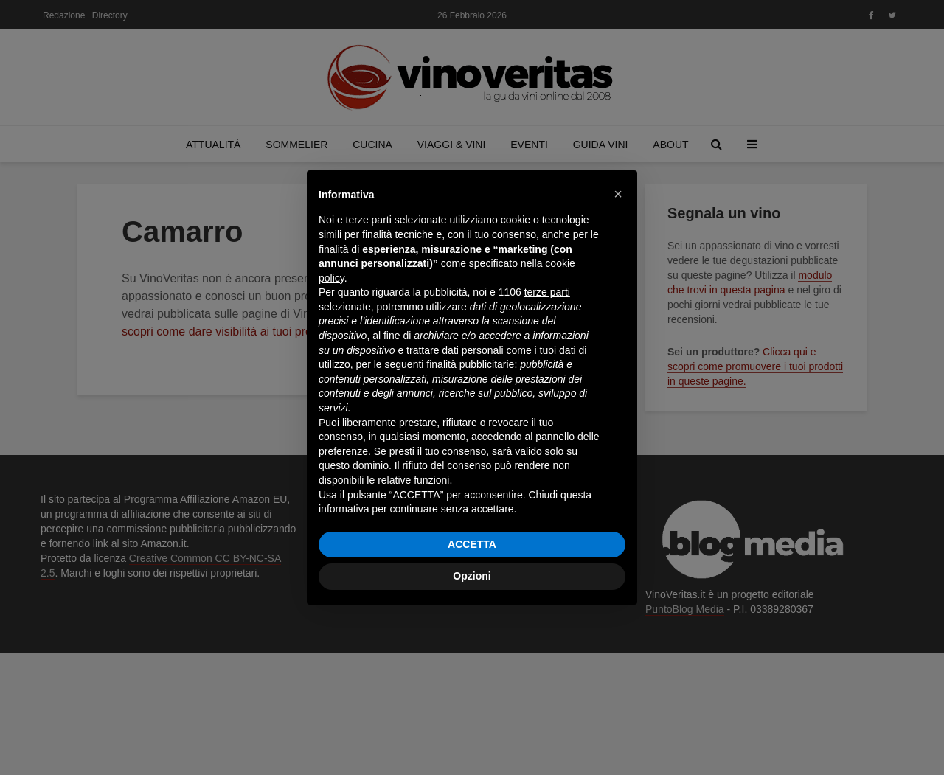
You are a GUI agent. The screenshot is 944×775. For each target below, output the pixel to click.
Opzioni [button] (471, 576)
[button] (618, 194)
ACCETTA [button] (472, 544)
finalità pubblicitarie (470, 364)
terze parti (547, 292)
